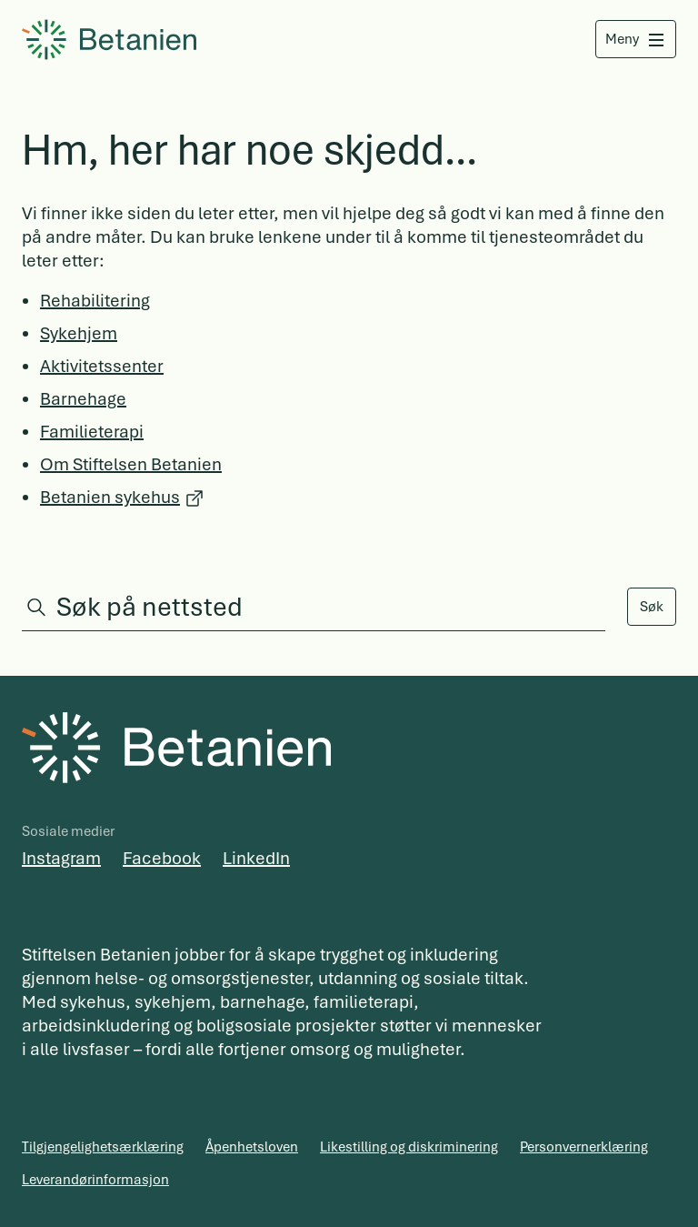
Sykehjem (78, 333)
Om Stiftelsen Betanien (131, 464)
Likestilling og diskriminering (409, 1147)
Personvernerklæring (584, 1147)
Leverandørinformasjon (95, 1180)
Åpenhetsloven (251, 1147)
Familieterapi (92, 431)
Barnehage (83, 398)
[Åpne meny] (634, 39)
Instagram (61, 858)
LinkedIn (256, 858)
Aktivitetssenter (102, 366)
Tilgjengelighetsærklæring (103, 1147)
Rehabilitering (95, 300)
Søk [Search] (651, 607)
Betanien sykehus (110, 497)
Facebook (162, 858)
